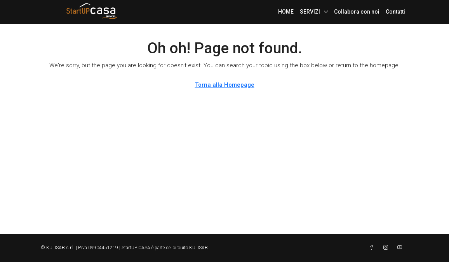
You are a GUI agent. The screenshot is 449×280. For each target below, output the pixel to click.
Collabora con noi (356, 12)
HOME (286, 12)
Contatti (395, 12)
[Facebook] (373, 247)
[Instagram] (387, 247)
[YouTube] (401, 247)
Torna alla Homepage (224, 84)
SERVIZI (310, 12)
